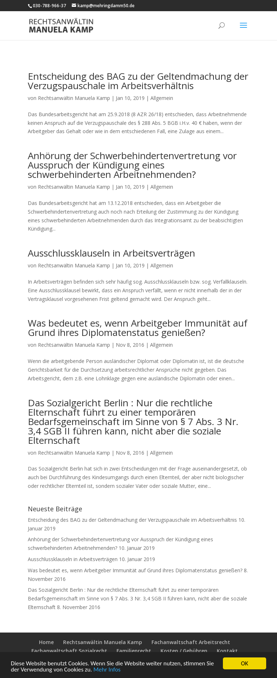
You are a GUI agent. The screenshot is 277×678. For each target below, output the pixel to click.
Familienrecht (133, 650)
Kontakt (227, 650)
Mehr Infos (106, 670)
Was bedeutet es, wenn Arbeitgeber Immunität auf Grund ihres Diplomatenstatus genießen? (137, 327)
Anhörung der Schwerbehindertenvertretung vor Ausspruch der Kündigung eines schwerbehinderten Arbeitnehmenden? (132, 165)
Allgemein (161, 98)
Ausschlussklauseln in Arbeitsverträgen (111, 252)
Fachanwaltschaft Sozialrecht (69, 650)
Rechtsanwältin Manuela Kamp (74, 98)
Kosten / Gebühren (184, 650)
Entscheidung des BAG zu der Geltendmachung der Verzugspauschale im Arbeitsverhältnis (138, 81)
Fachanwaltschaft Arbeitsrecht (190, 642)
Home (46, 642)
